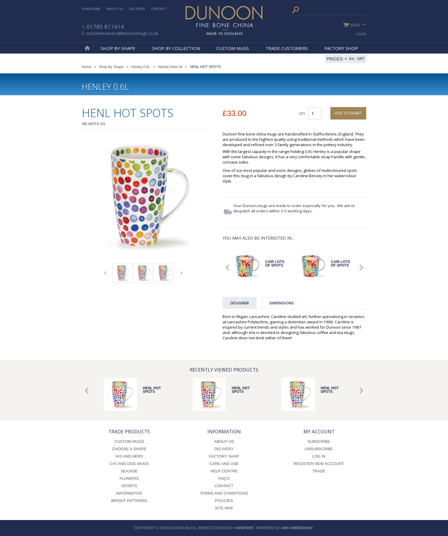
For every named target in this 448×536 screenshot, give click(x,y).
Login (361, 34)
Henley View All (170, 67)
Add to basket (348, 113)
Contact (159, 9)
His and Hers (129, 456)
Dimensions (281, 303)
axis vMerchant (297, 528)
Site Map (224, 508)
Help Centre (224, 471)
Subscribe (91, 9)
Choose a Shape (129, 449)
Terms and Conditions (224, 493)
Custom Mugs (232, 48)
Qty (302, 113)
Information (224, 431)
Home (87, 48)
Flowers (129, 478)
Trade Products (129, 431)
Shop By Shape (118, 48)
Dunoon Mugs (224, 20)
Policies (224, 500)
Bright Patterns (129, 500)
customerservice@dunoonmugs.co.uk (122, 33)
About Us (115, 9)
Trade (319, 471)
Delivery (137, 9)
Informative (129, 493)
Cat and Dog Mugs (129, 463)
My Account (319, 431)
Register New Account (319, 463)
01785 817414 (105, 26)
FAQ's (224, 478)
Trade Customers (286, 48)
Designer (239, 303)
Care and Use (224, 463)
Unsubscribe (319, 449)
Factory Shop (341, 48)
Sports (129, 486)
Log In (319, 456)
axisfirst (244, 528)
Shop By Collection (176, 48)
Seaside (129, 471)
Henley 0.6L (140, 67)
